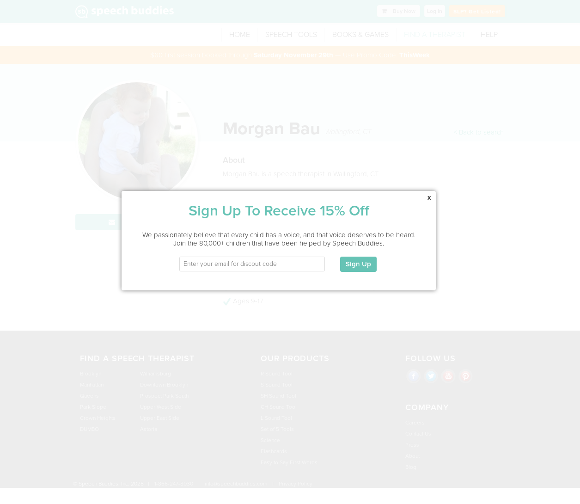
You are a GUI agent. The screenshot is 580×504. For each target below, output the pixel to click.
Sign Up (358, 259)
